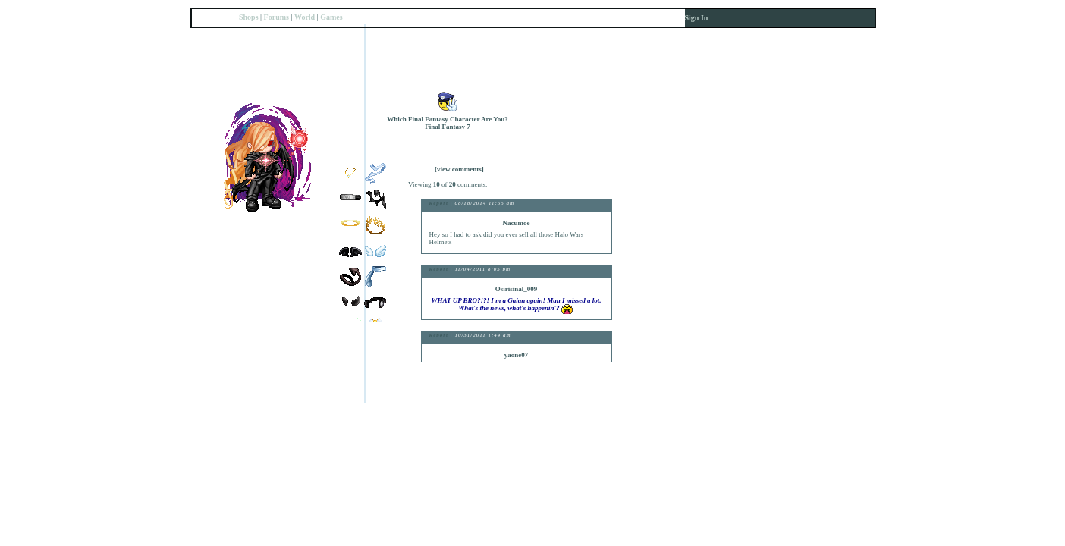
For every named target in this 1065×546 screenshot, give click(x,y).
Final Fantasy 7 (447, 126)
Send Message (610, 137)
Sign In (696, 18)
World (304, 17)
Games (331, 17)
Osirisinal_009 (516, 289)
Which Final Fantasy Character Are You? (447, 119)
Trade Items (610, 118)
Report (438, 203)
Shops (249, 17)
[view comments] (459, 169)
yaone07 (516, 355)
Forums (276, 17)
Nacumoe (516, 223)
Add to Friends (610, 100)
